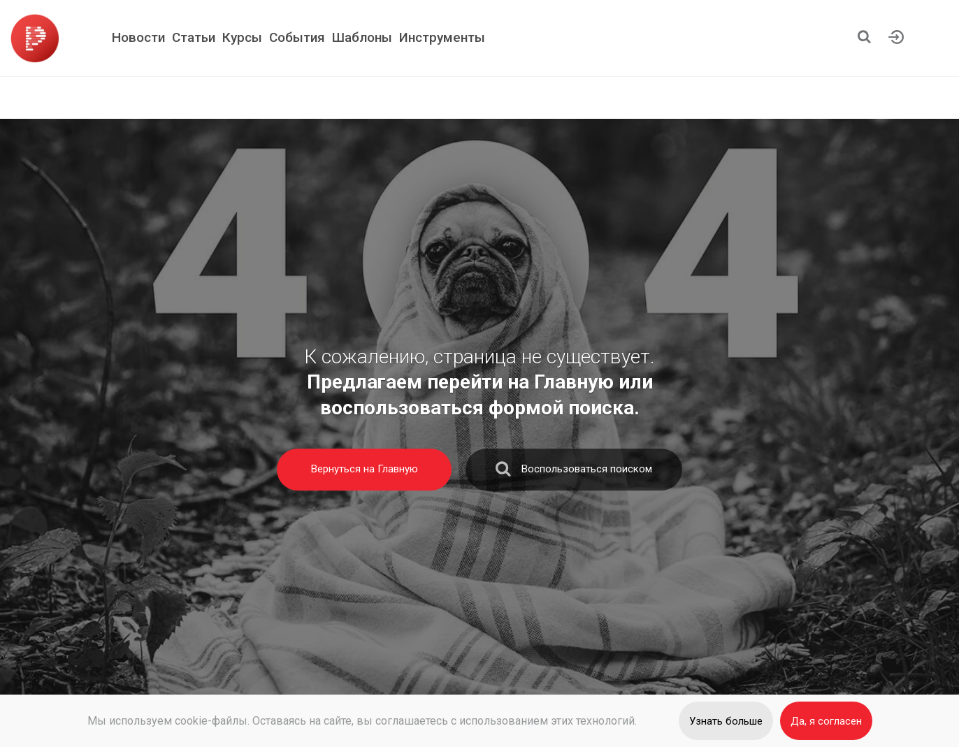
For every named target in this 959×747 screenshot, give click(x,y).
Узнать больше (726, 721)
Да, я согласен (826, 721)
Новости (138, 37)
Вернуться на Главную (364, 469)
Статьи (193, 37)
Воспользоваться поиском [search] (574, 472)
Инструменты (442, 37)
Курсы (242, 37)
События (297, 37)
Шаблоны (362, 37)
